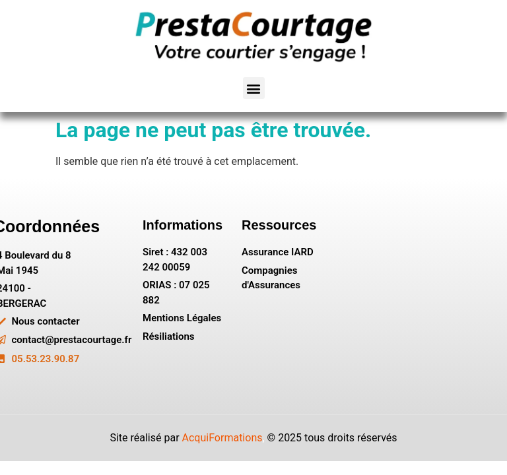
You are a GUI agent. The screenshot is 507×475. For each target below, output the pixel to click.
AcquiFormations (222, 437)
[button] (254, 88)
